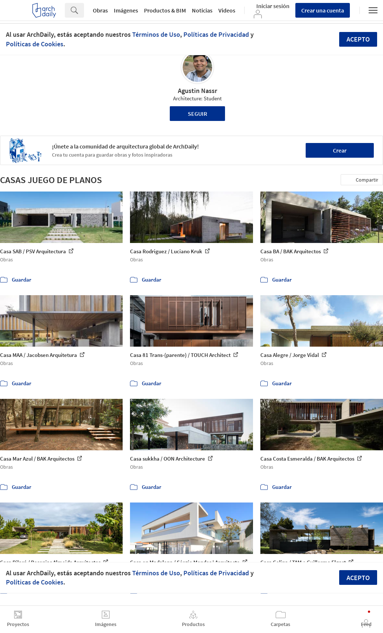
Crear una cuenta (322, 10)
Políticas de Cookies (34, 44)
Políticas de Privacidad (216, 34)
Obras (100, 10)
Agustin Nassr (197, 90)
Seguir (197, 113)
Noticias (202, 10)
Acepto (358, 39)
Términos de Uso (156, 34)
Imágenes (126, 10)
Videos (226, 10)
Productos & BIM (165, 10)
